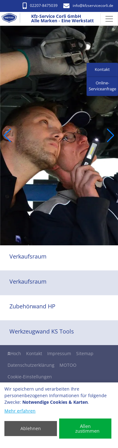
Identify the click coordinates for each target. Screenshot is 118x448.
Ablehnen (30, 428)
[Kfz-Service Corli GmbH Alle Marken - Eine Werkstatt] (11, 19)
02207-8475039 (40, 5)
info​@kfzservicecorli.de (88, 5)
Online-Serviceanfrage (102, 86)
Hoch (14, 353)
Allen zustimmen (87, 428)
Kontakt (34, 353)
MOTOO (67, 365)
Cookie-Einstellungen (30, 377)
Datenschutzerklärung (31, 365)
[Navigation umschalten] (109, 19)
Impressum (59, 353)
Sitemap (84, 353)
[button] (7, 135)
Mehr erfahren (20, 411)
